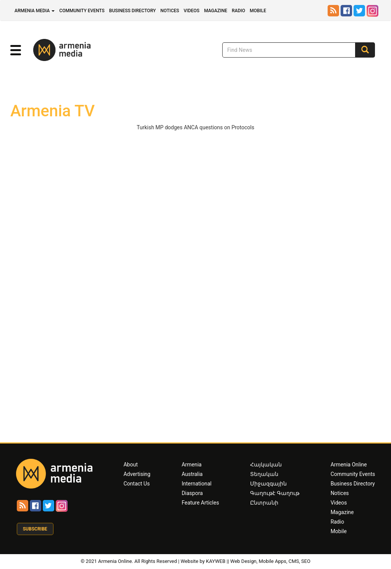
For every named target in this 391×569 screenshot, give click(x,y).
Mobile (258, 10)
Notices (169, 10)
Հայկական (266, 464)
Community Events (82, 10)
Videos (191, 10)
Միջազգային (268, 484)
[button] (15, 50)
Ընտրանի (264, 503)
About (130, 464)
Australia (192, 474)
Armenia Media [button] (35, 10)
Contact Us (136, 484)
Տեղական (264, 474)
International (197, 484)
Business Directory (132, 10)
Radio (238, 10)
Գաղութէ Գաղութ (274, 493)
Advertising (136, 474)
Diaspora (192, 493)
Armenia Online (349, 464)
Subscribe (35, 529)
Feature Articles (200, 503)
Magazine (215, 10)
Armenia (192, 464)
